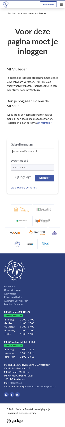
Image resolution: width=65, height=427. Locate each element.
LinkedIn (17, 394)
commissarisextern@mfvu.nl (41, 386)
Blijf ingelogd (21, 177)
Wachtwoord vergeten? (24, 187)
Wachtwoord (19, 160)
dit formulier (44, 122)
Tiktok (12, 394)
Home (19, 13)
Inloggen (48, 4)
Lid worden (9, 286)
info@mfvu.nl (16, 382)
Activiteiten (29, 13)
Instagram (6, 394)
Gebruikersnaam (22, 144)
